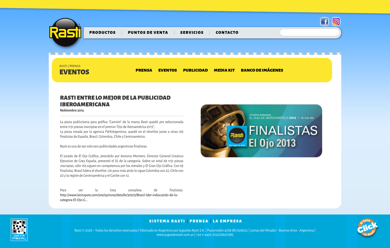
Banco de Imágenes (262, 70)
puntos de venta (148, 32)
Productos (102, 32)
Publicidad (195, 70)
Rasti (67, 33)
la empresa (228, 221)
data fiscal (19, 229)
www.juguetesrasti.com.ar (175, 234)
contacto (227, 32)
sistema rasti (167, 221)
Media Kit (224, 70)
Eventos (167, 70)
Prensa (144, 70)
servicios (192, 32)
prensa (199, 221)
